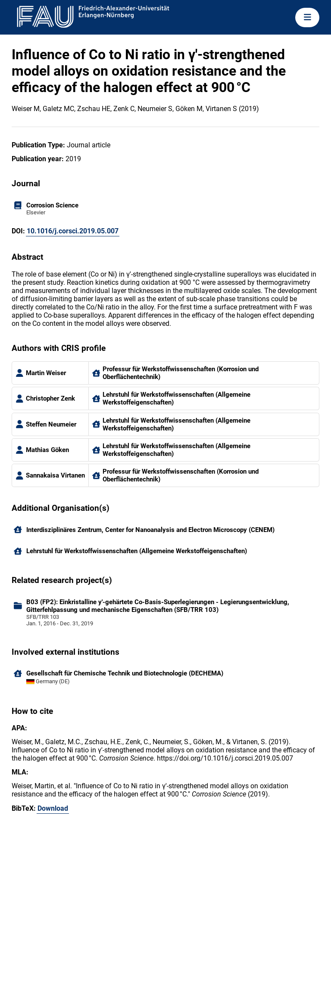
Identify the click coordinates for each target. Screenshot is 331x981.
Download (52, 808)
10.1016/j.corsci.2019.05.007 (73, 231)
